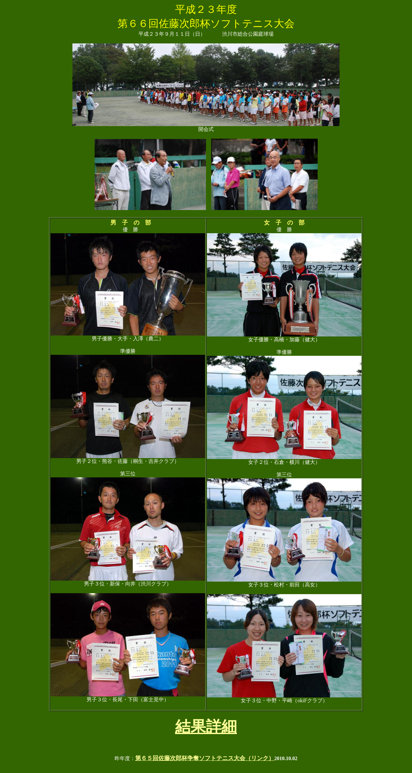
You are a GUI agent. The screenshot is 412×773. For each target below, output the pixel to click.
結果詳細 (206, 726)
